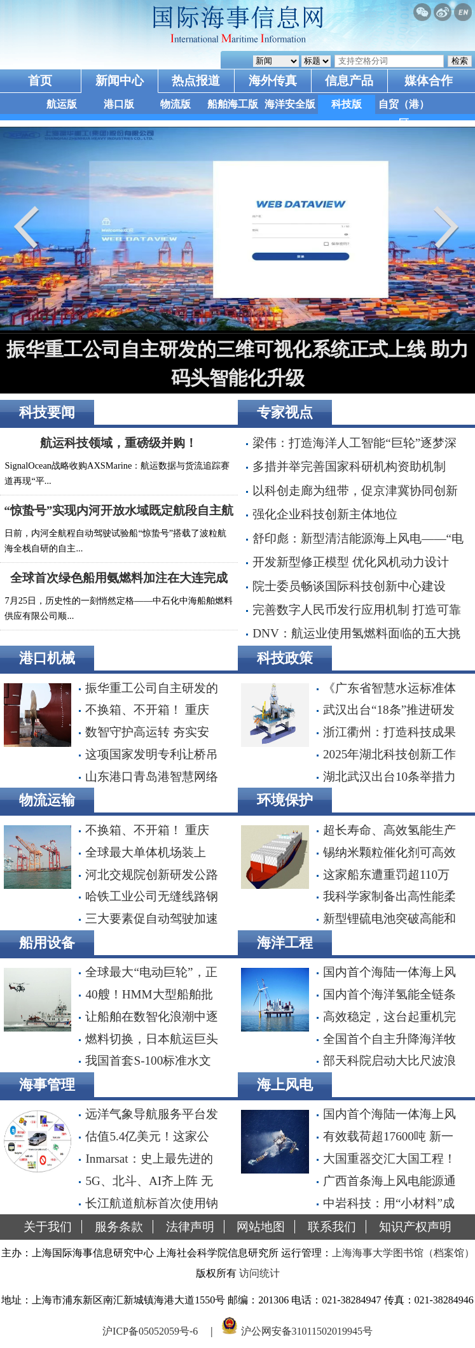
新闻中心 (119, 80)
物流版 (175, 104)
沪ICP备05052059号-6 (150, 1331)
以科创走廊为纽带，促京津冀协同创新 (355, 490)
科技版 (346, 104)
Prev (32, 227)
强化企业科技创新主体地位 (324, 514)
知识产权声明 (415, 1226)
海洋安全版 (290, 104)
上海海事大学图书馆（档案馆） (403, 1252)
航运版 (61, 104)
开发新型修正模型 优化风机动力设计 (350, 562)
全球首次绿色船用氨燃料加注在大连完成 (119, 578)
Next (443, 227)
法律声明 (190, 1226)
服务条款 (119, 1226)
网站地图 (261, 1226)
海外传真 (273, 80)
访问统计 (259, 1273)
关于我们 (48, 1226)
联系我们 (332, 1226)
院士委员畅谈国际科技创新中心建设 (349, 586)
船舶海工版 (232, 104)
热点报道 (196, 80)
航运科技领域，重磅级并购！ (118, 443)
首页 (40, 80)
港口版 (119, 104)
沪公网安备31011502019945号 (307, 1331)
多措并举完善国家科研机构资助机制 (349, 466)
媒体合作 (428, 80)
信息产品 (349, 80)
